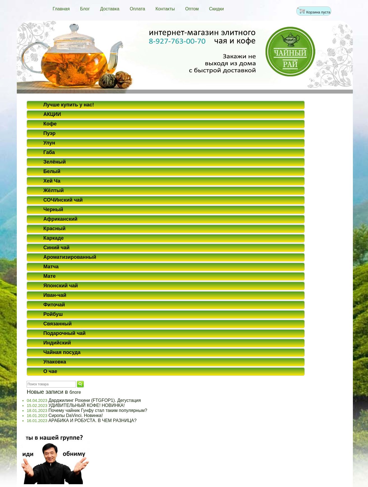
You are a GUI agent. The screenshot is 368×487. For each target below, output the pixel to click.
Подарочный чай (64, 333)
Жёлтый (53, 190)
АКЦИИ (52, 114)
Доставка (109, 8)
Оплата (137, 8)
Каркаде (53, 238)
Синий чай (56, 247)
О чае (50, 371)
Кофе (50, 124)
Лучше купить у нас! (68, 105)
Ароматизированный (69, 257)
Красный (54, 228)
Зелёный (54, 162)
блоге (75, 392)
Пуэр (49, 133)
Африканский (60, 219)
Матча (51, 266)
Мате (49, 276)
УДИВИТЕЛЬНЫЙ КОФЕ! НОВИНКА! (86, 405)
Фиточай (54, 304)
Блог (85, 8)
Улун (49, 143)
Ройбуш (53, 314)
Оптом (192, 8)
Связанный (57, 324)
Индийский (57, 343)
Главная (61, 8)
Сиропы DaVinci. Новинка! (75, 415)
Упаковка (54, 362)
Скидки (216, 8)
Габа (49, 152)
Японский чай (60, 285)
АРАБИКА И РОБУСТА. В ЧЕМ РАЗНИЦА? (92, 420)
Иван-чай (54, 295)
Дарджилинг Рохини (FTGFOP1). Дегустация (94, 400)
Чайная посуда (62, 352)
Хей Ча (51, 181)
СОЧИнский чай (63, 200)
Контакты (165, 8)
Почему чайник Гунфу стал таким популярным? (97, 410)
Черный (53, 209)
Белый (51, 171)
